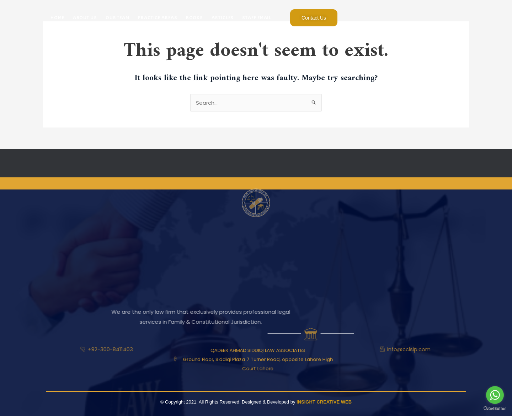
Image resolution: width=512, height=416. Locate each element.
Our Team (117, 18)
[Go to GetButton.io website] (495, 408)
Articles (223, 18)
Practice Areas (157, 18)
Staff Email (256, 18)
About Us (85, 18)
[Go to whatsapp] (495, 395)
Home (57, 18)
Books (194, 18)
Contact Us (314, 18)
